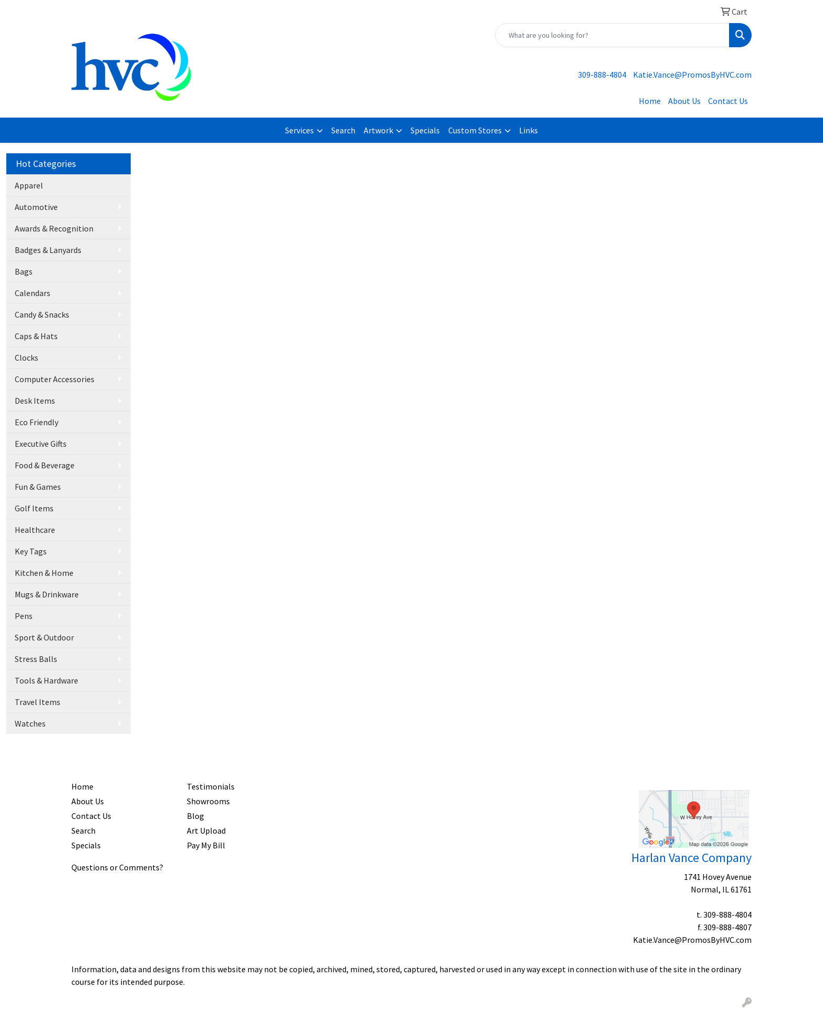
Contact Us (728, 101)
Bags (24, 271)
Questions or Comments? (117, 867)
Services (299, 130)
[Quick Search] (612, 35)
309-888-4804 (602, 74)
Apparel (29, 185)
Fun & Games (38, 486)
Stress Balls (36, 659)
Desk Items (35, 400)
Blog (195, 816)
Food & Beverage (45, 465)
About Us (684, 101)
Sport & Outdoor (44, 637)
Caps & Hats (36, 336)
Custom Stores (475, 130)
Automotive (36, 207)
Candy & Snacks (42, 314)
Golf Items (34, 508)
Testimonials (211, 786)
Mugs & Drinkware (47, 594)
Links (528, 130)
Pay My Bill (206, 845)
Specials (425, 130)
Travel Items (37, 702)
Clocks (26, 357)
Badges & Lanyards (48, 250)
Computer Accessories (54, 379)
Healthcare (35, 529)
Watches (30, 723)
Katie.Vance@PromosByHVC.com (692, 74)
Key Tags (31, 551)
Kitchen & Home (44, 572)
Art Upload (206, 830)
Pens (24, 616)
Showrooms (208, 801)
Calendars (32, 293)
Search (343, 130)
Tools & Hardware (46, 680)
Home (650, 101)
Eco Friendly (36, 422)
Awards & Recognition (54, 228)
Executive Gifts (41, 443)
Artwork (378, 130)
